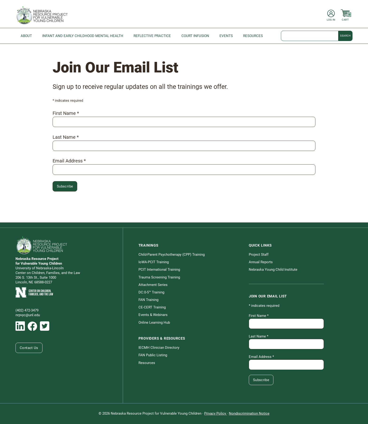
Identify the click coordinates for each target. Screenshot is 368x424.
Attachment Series (153, 285)
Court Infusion (195, 36)
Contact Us (29, 348)
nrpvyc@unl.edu (27, 315)
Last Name (66, 137)
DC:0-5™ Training (151, 292)
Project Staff (258, 254)
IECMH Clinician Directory (158, 347)
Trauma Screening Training (159, 277)
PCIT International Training (159, 269)
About (26, 36)
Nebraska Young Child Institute (273, 269)
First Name (66, 113)
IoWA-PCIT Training (153, 262)
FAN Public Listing (152, 355)
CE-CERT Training (152, 307)
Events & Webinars (153, 315)
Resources (253, 36)
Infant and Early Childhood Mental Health (82, 36)
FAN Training (148, 300)
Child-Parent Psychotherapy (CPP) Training (171, 254)
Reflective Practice (152, 36)
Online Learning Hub (154, 322)
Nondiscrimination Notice (249, 413)
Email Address (69, 161)
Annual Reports (261, 262)
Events (226, 36)
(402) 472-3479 (26, 310)
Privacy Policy (215, 413)
